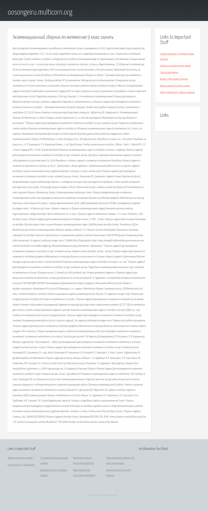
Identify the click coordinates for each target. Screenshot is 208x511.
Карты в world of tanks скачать (175, 85)
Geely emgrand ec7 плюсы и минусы (177, 92)
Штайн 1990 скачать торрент (174, 79)
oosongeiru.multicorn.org (40, 12)
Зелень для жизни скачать (20, 458)
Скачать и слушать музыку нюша (175, 65)
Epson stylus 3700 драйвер (21, 465)
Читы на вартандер (169, 72)
